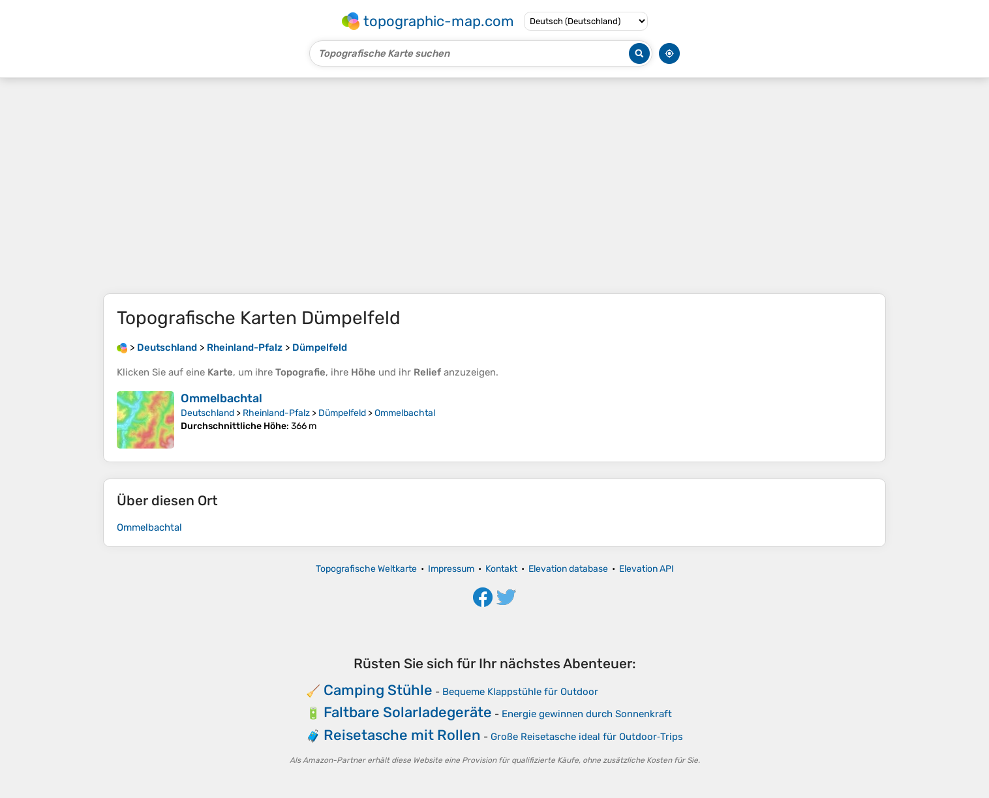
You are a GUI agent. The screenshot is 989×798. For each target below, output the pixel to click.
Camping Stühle (378, 690)
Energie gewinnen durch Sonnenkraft (587, 714)
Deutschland (207, 413)
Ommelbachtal (221, 398)
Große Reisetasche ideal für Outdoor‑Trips (587, 737)
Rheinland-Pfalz (276, 413)
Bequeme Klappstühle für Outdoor (520, 692)
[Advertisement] (494, 186)
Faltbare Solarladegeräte (408, 712)
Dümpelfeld (342, 413)
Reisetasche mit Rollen (402, 735)
